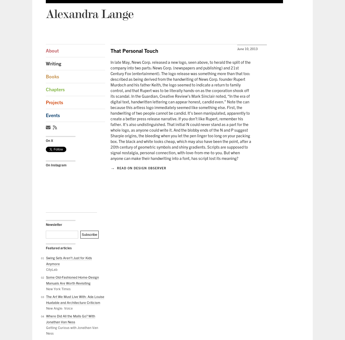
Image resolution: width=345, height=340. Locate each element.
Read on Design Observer (138, 168)
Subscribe (89, 235)
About (52, 51)
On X (49, 140)
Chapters (55, 89)
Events (53, 115)
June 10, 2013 (247, 49)
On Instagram (56, 165)
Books (52, 76)
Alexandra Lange (89, 13)
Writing (53, 63)
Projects (54, 102)
